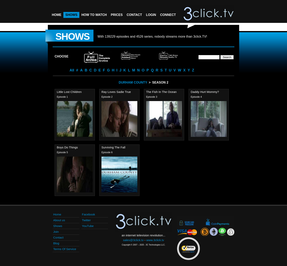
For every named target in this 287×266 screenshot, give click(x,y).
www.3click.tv (155, 240)
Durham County (133, 82)
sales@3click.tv (133, 240)
